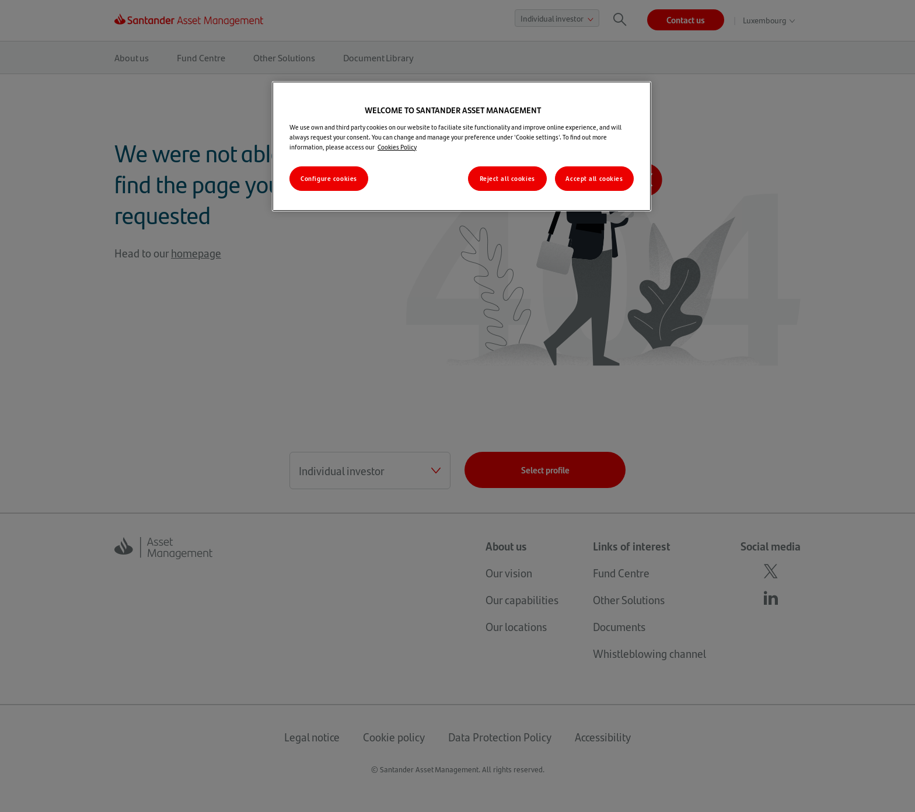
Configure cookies (329, 178)
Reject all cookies (507, 178)
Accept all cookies (594, 178)
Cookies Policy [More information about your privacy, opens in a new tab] (397, 147)
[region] (461, 146)
